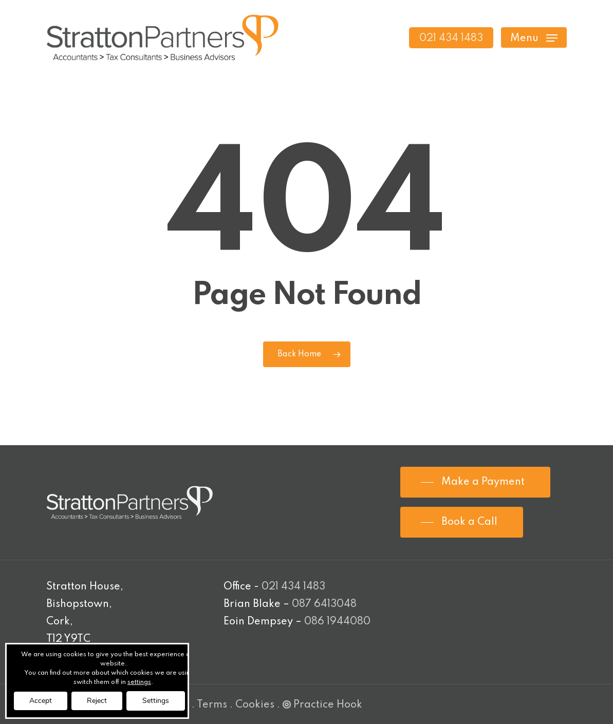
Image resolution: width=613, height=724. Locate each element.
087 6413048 (324, 604)
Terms (212, 705)
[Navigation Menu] (534, 37)
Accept (40, 701)
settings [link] (139, 682)
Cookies (254, 705)
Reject (97, 701)
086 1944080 (337, 622)
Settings (155, 701)
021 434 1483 (293, 587)
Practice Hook (322, 705)
